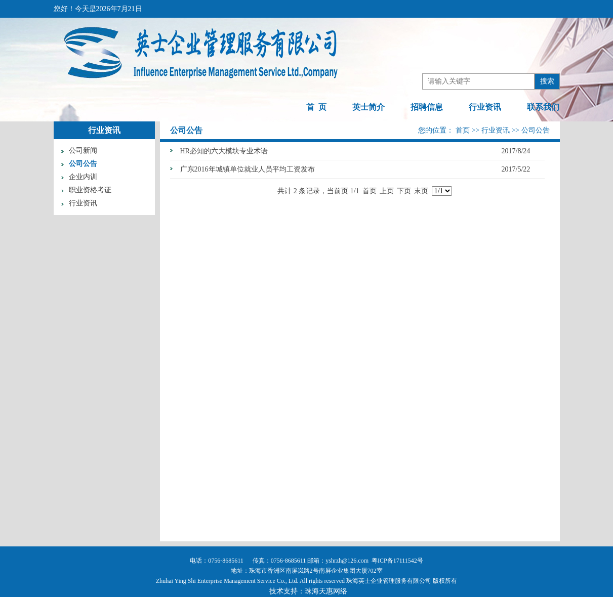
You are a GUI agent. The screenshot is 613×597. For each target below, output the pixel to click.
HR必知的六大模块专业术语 (224, 151)
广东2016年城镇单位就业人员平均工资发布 (247, 169)
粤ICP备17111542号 (397, 560)
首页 (464, 130)
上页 (387, 191)
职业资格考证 (90, 190)
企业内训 (83, 177)
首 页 (316, 107)
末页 (421, 191)
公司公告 (83, 163)
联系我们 (543, 107)
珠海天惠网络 (326, 591)
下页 (404, 191)
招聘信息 (427, 107)
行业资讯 (485, 107)
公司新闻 (83, 150)
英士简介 (368, 107)
